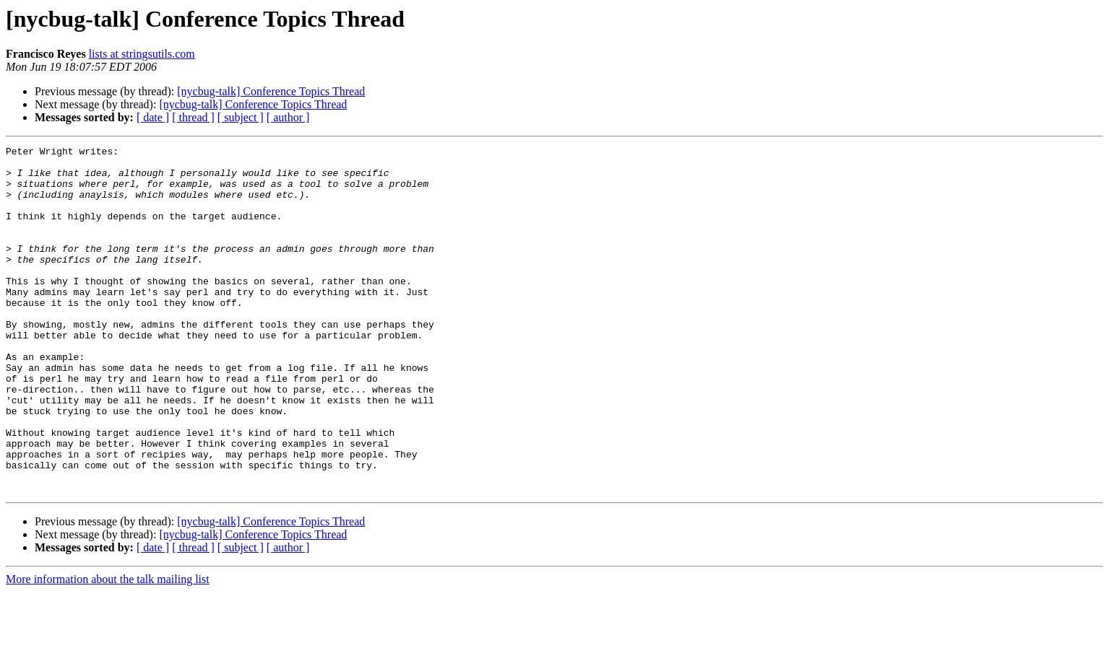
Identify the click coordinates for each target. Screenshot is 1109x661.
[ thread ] (193, 117)
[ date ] (153, 117)
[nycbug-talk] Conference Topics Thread (271, 91)
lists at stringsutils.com (142, 54)
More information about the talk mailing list (108, 648)
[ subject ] (240, 117)
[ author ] (288, 117)
